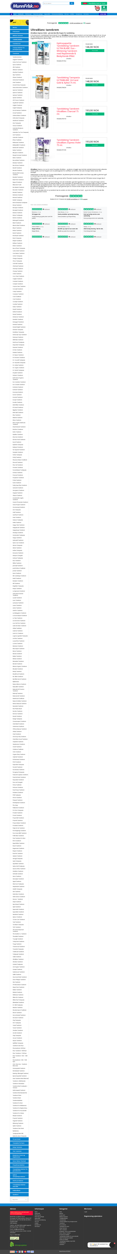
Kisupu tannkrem (17, 588)
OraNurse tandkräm (18, 749)
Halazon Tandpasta (18, 520)
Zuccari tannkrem (17, 1038)
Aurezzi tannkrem (17, 125)
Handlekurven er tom (94, 3)
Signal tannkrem (17, 881)
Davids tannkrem (17, 309)
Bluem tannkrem (17, 228)
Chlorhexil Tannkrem (18, 266)
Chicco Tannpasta (17, 261)
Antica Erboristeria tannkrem (20, 87)
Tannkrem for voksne (18, 1113)
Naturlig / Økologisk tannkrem (20, 1073)
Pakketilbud (16, 1190)
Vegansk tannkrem (17, 1121)
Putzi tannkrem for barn (19, 838)
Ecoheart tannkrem (18, 389)
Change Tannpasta (17, 258)
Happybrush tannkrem (19, 527)
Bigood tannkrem (17, 182)
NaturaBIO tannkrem (18, 686)
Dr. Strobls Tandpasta (18, 370)
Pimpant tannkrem (17, 800)
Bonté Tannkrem (17, 233)
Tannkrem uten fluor (18, 1045)
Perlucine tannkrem (18, 787)
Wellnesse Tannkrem (18, 995)
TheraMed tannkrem (18, 936)
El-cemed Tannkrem (18, 407)
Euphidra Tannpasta (18, 444)
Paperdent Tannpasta (18, 764)
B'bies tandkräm (17, 140)
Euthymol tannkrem (18, 447)
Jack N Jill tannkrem (18, 565)
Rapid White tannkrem (18, 843)
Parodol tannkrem (17, 767)
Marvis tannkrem (17, 651)
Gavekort (15, 1194)
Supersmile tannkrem (18, 909)
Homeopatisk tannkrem (19, 1068)
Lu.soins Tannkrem (17, 643)
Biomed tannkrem (17, 197)
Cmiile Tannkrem (17, 273)
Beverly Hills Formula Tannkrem (18, 173)
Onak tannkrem (17, 734)
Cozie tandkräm (17, 296)
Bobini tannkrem (17, 230)
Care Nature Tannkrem (18, 253)
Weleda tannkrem (17, 992)
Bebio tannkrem (17, 158)
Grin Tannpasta (17, 510)
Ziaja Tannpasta (17, 1035)
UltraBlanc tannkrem (18, 959)
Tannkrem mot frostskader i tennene (20, 1087)
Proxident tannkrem (18, 825)
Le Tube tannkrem (17, 618)
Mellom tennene (18, 35)
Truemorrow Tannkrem (19, 946)
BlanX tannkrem (17, 223)
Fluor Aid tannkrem (18, 465)
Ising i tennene (17, 1147)
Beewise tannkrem (17, 163)
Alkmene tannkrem (18, 69)
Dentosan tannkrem (18, 337)
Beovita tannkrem (17, 170)
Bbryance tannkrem (18, 152)
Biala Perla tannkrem (18, 179)
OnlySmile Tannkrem (18, 741)
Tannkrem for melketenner (20, 1105)
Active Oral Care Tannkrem (20, 62)
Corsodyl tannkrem (18, 289)
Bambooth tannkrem (18, 147)
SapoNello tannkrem (18, 863)
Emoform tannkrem (18, 429)
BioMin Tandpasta (17, 200)
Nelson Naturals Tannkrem (19, 703)
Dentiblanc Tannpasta (18, 332)
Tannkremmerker (17, 57)
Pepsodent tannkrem (18, 780)
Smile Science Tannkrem (19, 896)
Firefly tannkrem (17, 457)
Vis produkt (95, 50)
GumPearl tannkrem (18, 515)
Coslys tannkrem (17, 291)
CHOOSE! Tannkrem (18, 263)
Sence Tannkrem (17, 876)
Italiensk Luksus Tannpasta (19, 1136)
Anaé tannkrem (17, 82)
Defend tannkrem (17, 312)
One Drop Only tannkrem (19, 736)
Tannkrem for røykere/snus (20, 1108)
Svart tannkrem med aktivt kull (20, 1078)
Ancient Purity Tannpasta (19, 85)
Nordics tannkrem (17, 711)
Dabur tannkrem (17, 306)
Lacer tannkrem (17, 600)
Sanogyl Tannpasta (17, 858)
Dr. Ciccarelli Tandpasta (19, 360)
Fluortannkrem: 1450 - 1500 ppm (20, 1060)
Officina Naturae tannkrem (20, 729)
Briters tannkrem (17, 246)
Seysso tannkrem (17, 1040)
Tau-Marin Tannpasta (18, 924)
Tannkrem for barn (18, 1103)
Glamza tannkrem (17, 495)
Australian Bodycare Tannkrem (18, 129)
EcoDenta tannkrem (18, 387)
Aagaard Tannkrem (18, 59)
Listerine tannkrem (18, 631)
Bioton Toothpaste (17, 215)
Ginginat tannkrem (17, 493)
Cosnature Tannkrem (18, 294)
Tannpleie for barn (18, 1143)
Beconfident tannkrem (18, 160)
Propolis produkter (19, 1165)
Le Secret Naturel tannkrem (20, 615)
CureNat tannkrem (17, 304)
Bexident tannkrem (18, 177)
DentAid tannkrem (17, 324)
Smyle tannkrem (17, 902)
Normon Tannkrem (18, 714)
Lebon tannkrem (17, 608)
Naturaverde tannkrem (19, 696)
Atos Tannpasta (17, 123)
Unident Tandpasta (18, 964)
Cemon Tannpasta (17, 256)
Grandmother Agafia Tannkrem (18, 498)
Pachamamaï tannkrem (19, 759)
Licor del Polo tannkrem (19, 623)
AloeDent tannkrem (18, 72)
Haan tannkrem (17, 517)
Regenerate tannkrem (18, 848)
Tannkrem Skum (17, 1098)
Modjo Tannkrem (17, 671)
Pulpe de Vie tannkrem (19, 828)
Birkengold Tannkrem (18, 220)
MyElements (16, 681)
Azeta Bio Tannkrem (18, 137)
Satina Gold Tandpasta (18, 866)
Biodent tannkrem (17, 192)
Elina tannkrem (17, 415)
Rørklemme (16, 1131)
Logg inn (103, 14)
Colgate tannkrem (17, 279)
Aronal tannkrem (17, 113)
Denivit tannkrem (17, 314)
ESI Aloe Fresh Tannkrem (19, 439)
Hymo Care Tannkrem (18, 543)
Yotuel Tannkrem (17, 1025)
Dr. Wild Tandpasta (18, 1005)
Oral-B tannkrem (17, 747)
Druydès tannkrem (18, 373)
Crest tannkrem (17, 299)
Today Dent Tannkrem (18, 941)
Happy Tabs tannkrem (18, 525)
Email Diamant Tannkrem (19, 427)
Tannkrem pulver (17, 1095)
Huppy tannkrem (17, 537)
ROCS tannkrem (17, 841)
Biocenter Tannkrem (18, 190)
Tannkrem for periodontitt (19, 1110)
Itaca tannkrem (17, 560)
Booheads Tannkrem (18, 235)
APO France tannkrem (18, 100)
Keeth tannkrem (17, 578)
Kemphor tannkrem (18, 581)
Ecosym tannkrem (17, 400)
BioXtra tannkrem (17, 218)
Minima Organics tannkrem (20, 666)
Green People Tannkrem (19, 504)
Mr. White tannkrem (18, 676)
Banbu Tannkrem (17, 150)
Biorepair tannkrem (18, 207)
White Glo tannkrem (18, 997)
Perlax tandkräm (17, 785)
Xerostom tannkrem (18, 1017)
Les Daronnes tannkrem (19, 620)
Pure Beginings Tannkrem (19, 830)
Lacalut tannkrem (17, 598)
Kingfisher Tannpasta (18, 586)
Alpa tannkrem (17, 75)
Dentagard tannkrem (18, 322)
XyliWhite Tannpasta (18, 1043)
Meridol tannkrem (17, 664)
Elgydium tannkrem (18, 410)
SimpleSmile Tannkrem (18, 886)
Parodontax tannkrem (18, 769)
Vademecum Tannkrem (19, 972)
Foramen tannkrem (18, 467)
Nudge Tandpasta (17, 719)
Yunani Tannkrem (17, 1028)
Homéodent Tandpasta (19, 535)
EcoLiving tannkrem (18, 392)
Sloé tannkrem (16, 891)
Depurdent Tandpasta (18, 345)
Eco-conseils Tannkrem (19, 384)
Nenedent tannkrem (18, 706)
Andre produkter (18, 1181)
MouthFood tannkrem (18, 674)
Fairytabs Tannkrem (18, 452)
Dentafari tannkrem (18, 319)
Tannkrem (16, 53)
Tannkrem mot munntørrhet (20, 1093)
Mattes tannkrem (17, 656)
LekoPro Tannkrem (17, 610)
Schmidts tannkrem (18, 874)
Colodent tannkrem (18, 281)
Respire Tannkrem (17, 851)
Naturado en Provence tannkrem (18, 690)
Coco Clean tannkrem (18, 276)
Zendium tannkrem (18, 1030)
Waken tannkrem (17, 990)
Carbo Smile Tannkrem (18, 251)
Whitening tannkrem (18, 1123)
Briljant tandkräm (17, 240)
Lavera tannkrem (17, 605)
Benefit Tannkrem (17, 168)
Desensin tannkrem (18, 347)
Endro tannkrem (17, 432)
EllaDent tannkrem (17, 417)
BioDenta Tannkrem (18, 195)
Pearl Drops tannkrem (18, 790)
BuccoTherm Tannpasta (19, 248)
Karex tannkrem (17, 573)
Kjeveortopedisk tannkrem (20, 1076)
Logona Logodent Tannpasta (20, 636)
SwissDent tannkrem (18, 914)
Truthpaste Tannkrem (18, 954)
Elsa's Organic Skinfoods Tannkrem (19, 423)
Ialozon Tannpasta (17, 545)
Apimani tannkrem (17, 95)
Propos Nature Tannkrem (19, 823)
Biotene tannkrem (17, 212)
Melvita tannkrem (17, 659)
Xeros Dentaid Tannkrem (19, 1015)
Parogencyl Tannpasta (18, 772)
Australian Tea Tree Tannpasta (20, 132)
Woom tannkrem (17, 1012)
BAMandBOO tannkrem (19, 145)
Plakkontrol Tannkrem (18, 808)
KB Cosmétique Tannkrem (19, 576)
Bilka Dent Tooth (17, 185)
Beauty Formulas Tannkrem (20, 155)
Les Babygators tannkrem (19, 613)
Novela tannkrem (17, 716)
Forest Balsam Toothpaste (19, 470)
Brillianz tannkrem (17, 243)
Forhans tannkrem (17, 472)
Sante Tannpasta (17, 861)
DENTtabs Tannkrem (18, 340)
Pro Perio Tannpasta (18, 810)
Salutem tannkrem (17, 856)
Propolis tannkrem (18, 1118)
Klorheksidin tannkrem (19, 1071)
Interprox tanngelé (18, 555)
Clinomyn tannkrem (18, 268)
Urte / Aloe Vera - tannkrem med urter (20, 1065)
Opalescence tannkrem (19, 744)
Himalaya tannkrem (18, 532)
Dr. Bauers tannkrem (18, 355)
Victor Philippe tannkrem (19, 979)
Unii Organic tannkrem (19, 967)
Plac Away (15, 805)
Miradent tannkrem (18, 669)
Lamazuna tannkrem (18, 603)
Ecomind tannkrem (18, 397)
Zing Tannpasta (17, 1020)
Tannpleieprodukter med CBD (19, 1185)
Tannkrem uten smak (18, 1128)
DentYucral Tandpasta (18, 342)
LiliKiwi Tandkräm (17, 628)
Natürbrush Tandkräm (18, 698)
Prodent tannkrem (17, 813)
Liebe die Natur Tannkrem (19, 626)
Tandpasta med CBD (18, 1133)
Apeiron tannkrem (17, 92)
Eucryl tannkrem (17, 442)
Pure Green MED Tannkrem (20, 833)
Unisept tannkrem (17, 969)
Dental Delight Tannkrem (19, 327)
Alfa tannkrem (16, 67)
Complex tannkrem (18, 284)
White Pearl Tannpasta (18, 1000)
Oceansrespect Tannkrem (19, 721)
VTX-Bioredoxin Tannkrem (19, 984)
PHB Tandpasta (17, 795)
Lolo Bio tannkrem (17, 638)
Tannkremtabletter (17, 1100)
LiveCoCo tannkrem (18, 633)
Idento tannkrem (17, 548)
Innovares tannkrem (18, 553)
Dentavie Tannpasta (18, 329)
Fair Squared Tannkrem (19, 449)
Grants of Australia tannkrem (20, 502)
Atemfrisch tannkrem (18, 120)
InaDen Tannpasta (17, 550)
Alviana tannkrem (17, 77)
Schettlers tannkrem (18, 871)
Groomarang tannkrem (19, 507)
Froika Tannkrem (17, 480)
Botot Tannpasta (17, 238)
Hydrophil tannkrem (18, 540)
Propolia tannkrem (18, 820)
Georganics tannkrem (18, 490)
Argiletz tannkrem (17, 105)
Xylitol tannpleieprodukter (19, 1176)
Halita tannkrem (17, 522)
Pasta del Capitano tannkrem (20, 774)
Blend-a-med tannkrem (19, 225)
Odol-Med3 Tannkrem (18, 724)
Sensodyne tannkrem (18, 879)
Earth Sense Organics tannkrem (18, 378)
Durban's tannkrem (18, 375)
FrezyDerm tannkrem (18, 477)
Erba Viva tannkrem (18, 437)
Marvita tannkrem (17, 653)
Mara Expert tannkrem (18, 648)
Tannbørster (17, 43)
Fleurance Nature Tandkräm (20, 460)
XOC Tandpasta (17, 1023)
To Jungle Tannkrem (18, 939)
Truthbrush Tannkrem (18, 951)
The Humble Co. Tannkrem (19, 934)
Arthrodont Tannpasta (18, 118)
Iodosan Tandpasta (18, 558)
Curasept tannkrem (18, 301)
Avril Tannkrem (16, 135)
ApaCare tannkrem (18, 90)
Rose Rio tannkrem (18, 853)
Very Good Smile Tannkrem (20, 977)
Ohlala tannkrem (17, 731)
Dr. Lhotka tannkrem (18, 365)
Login (85, 1212)
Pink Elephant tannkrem (19, 802)
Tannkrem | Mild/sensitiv (19, 1081)
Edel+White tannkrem (18, 405)
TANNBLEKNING (17, 39)
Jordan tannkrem (17, 571)
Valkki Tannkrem (17, 974)
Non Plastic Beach (17, 708)
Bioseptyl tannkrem (18, 210)
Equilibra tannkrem (18, 434)
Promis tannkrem (17, 815)
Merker (15, 27)
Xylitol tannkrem (17, 1126)
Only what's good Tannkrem (20, 739)
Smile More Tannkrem (18, 894)
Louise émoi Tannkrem (18, 641)
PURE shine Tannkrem (18, 835)
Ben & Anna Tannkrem (18, 165)
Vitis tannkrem (16, 982)
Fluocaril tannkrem (18, 462)
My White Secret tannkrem (19, 679)
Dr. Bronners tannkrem (19, 357)
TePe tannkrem (17, 927)
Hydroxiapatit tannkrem (19, 1090)
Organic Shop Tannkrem (19, 754)
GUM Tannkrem (17, 512)
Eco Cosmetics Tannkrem (19, 382)
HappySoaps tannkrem (19, 530)
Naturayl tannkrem (18, 693)
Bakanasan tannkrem (18, 142)
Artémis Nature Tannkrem (19, 115)
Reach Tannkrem (17, 846)
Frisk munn (16, 31)
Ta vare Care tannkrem (19, 919)
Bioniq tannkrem (17, 205)
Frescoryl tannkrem (18, 475)
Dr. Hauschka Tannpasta (19, 362)
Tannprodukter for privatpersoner (19, 48)
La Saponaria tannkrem (19, 591)
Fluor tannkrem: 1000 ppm (20, 1050)
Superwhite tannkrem (18, 912)
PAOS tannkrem (17, 762)
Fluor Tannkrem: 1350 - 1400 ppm (20, 1056)
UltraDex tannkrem (18, 962)
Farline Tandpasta (17, 455)
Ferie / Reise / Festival (19, 1161)
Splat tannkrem (17, 907)
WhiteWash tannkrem (18, 1002)
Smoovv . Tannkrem (18, 899)
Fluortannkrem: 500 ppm (19, 1048)
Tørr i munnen (17, 1151)
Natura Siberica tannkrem (19, 684)
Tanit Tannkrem (17, 922)
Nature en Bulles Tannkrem (20, 701)
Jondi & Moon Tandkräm (19, 568)
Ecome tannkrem (17, 394)
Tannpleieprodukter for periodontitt (20, 1170)
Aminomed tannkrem (18, 80)
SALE (14, 22)
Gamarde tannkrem (18, 488)
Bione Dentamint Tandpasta (20, 202)
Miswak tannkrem (17, 1115)
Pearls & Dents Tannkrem (19, 777)
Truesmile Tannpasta (18, 949)
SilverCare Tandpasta (18, 884)
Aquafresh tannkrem (18, 103)
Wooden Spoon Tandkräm (19, 1010)
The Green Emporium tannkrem (18, 930)
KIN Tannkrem (16, 583)
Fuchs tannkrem (17, 483)
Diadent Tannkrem (17, 352)
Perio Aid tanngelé (17, 782)
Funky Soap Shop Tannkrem (20, 485)
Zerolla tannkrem (17, 1033)
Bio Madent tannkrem (18, 187)
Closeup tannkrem (17, 271)
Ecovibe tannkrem (17, 402)
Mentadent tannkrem (18, 661)
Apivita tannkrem (17, 97)
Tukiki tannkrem (17, 956)
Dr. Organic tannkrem (18, 367)
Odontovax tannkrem (18, 726)
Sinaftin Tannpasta (17, 889)
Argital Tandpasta (17, 108)
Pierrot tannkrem (17, 797)
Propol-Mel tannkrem (18, 818)
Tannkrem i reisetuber (18, 1083)
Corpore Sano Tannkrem (19, 286)
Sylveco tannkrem (17, 917)
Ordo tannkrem (17, 752)
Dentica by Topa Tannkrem (20, 334)
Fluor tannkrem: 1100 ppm (20, 1053)
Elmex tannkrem (17, 420)
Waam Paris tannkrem (18, 987)
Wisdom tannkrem (17, 1007)
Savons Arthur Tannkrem (19, 868)
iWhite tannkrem (17, 563)
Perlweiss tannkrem (18, 792)
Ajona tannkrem (17, 64)
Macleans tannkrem (18, 646)
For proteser (16, 1139)
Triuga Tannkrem (17, 944)
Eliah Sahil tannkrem (18, 412)
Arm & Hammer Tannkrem (19, 110)
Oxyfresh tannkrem (18, 757)
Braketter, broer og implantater (19, 1156)
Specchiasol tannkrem (18, 904)
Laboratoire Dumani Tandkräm (18, 594)
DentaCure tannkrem (18, 317)
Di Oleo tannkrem (17, 350)
